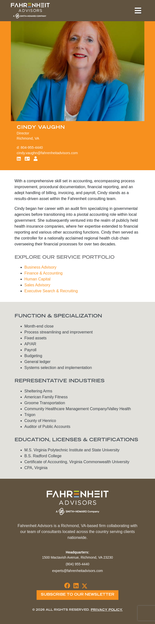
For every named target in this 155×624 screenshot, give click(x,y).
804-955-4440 (32, 147)
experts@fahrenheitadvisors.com (77, 571)
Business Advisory (40, 267)
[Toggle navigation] (138, 11)
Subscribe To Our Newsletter (77, 595)
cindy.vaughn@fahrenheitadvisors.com (47, 153)
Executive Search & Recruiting (51, 291)
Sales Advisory (37, 285)
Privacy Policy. (107, 609)
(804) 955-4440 (77, 564)
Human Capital (37, 279)
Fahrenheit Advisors (30, 10)
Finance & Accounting (43, 273)
